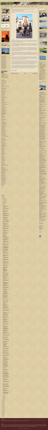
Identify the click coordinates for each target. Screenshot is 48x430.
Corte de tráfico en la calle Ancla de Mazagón (6, 375)
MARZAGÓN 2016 (3, 65)
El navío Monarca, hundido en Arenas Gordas (42, 113)
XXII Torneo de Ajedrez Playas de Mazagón (5, 274)
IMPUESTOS (3, 132)
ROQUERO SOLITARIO (42, 77)
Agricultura (2, 83)
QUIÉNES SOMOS (6, 6)
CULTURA (29, 6)
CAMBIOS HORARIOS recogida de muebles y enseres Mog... (6, 328)
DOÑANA (21, 6)
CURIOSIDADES (3, 107)
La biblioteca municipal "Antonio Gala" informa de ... (6, 382)
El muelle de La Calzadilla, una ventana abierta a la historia (42, 110)
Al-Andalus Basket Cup (5, 383)
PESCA (2, 155)
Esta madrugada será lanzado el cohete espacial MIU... (5, 296)
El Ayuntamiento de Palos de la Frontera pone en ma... (6, 335)
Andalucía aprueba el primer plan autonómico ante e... (5, 358)
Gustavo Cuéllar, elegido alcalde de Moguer (6, 287)
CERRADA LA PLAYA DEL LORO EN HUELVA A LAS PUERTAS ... (6, 373)
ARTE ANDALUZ (41, 223)
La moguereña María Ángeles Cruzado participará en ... (5, 218)
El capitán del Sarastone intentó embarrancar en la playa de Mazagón (42, 101)
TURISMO (2, 182)
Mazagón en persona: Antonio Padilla (42, 192)
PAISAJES (2, 151)
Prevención (2, 160)
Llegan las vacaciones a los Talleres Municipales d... (6, 305)
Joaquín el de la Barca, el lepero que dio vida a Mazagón (42, 144)
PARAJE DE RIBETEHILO (4, 76)
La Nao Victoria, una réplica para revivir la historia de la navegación (42, 161)
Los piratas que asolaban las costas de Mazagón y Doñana (42, 173)
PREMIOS (2, 159)
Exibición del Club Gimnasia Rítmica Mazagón (5, 276)
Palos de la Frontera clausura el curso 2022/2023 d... (5, 319)
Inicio (2, 6)
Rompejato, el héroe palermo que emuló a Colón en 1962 (42, 216)
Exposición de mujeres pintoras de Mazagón (5, 249)
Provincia (2, 162)
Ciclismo (2, 100)
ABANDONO (3, 80)
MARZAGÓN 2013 (3, 68)
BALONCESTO (3, 97)
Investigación (3, 135)
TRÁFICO (2, 180)
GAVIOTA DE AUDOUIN (42, 72)
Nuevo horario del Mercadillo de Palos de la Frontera (6, 346)
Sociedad (2, 173)
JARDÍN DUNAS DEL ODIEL (4, 77)
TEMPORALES (3, 179)
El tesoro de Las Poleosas (42, 120)
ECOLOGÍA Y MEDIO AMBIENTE (4, 113)
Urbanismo (2, 183)
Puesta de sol (3, 164)
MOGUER (15, 6)
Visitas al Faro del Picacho (5, 368)
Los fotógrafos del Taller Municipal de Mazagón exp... (6, 226)
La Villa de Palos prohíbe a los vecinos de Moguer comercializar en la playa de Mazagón (42, 167)
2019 (2, 403)
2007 (3, 416)
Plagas (2, 156)
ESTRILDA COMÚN (41, 71)
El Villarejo (40, 121)
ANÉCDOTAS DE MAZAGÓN (5, 86)
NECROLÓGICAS (3, 145)
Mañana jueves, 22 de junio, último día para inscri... (5, 263)
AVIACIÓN (2, 94)
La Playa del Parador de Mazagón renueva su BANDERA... (5, 255)
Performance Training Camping (5, 388)
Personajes (2, 154)
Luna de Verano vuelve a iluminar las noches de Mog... (6, 209)
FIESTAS (2, 121)
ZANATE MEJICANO (42, 79)
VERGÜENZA (4, 234)
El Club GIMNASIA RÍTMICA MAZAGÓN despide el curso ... (6, 247)
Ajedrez (2, 85)
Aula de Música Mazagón (6, 261)
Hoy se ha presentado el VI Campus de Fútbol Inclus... (6, 301)
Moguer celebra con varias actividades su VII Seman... (5, 233)
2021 (2, 401)
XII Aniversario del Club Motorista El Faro (6, 384)
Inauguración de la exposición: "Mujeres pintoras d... (5, 265)
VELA (2, 185)
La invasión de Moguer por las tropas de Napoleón (42, 159)
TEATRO (2, 176)
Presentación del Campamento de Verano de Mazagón (6, 213)
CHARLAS (2, 99)
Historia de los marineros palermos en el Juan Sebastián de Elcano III (42, 130)
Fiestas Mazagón (3, 122)
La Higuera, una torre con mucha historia (42, 157)
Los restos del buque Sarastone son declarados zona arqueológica (42, 182)
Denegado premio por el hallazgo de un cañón (42, 96)
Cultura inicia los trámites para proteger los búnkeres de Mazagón (43, 95)
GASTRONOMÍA (3, 126)
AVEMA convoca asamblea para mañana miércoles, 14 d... (6, 313)
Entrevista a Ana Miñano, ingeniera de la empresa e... (6, 387)
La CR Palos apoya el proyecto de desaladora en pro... (6, 257)
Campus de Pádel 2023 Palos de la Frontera (5, 220)
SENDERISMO (3, 172)
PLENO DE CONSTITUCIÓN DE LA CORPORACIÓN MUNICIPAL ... (5, 283)
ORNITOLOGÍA (3, 149)
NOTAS (2, 146)
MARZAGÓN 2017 (3, 64)
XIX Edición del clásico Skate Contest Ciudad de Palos (5, 260)
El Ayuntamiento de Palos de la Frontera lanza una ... (6, 355)
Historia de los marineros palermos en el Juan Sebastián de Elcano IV (42, 132)
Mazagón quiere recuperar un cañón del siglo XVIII (43, 197)
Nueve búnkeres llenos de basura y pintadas (42, 206)
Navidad (2, 144)
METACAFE (40, 228)
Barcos (2, 98)
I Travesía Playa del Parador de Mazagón (5, 362)
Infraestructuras (3, 134)
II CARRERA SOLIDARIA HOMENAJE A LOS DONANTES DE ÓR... (6, 393)
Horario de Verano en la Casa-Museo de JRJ (5, 307)
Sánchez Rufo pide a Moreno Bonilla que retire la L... (5, 224)
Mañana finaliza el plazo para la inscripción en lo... (6, 349)
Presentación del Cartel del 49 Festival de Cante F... (6, 353)
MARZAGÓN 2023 (3, 58)
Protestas (2, 161)
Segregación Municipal (4, 169)
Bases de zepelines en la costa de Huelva (5, 369)
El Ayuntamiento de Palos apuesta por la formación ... (6, 278)
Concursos (2, 103)
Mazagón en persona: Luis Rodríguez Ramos (42, 193)
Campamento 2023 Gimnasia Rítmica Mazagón (5, 267)
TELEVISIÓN (3, 178)
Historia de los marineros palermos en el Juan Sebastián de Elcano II (42, 128)
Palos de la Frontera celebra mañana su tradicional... (5, 331)
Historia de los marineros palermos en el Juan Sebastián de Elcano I (42, 125)
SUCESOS (36, 6)
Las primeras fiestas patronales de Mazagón (42, 169)
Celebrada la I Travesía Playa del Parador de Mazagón (5, 244)
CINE (2, 101)
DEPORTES (32, 6)
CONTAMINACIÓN (3, 104)
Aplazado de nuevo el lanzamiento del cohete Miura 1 (6, 333)
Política (2, 158)
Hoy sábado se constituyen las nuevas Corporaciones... (6, 289)
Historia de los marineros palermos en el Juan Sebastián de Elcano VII (42, 138)
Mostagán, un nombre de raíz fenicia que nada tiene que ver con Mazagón (43, 203)
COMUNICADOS (3, 102)
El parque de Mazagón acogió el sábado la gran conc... (5, 322)
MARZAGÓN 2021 (3, 60)
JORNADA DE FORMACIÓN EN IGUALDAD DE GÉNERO (5, 270)
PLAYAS (2, 157)
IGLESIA (2, 131)
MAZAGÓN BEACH (7, 3)
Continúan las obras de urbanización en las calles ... (5, 317)
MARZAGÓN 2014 (3, 67)
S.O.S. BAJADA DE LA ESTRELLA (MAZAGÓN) (5, 344)
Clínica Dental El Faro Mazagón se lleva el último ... (5, 366)
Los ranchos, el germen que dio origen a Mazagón (42, 178)
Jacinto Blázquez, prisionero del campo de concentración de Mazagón (42, 142)
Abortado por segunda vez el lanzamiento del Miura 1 (6, 294)
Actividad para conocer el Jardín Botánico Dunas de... (6, 280)
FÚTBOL (2, 125)
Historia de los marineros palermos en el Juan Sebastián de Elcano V (42, 134)
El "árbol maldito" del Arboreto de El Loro (42, 99)
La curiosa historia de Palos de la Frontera (42, 152)
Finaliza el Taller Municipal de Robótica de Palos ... (6, 390)
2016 (2, 406)
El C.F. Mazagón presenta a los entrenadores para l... (6, 340)
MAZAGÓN (11, 6)
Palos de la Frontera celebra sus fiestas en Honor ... (5, 253)
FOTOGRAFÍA (3, 124)
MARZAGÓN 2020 (3, 61)
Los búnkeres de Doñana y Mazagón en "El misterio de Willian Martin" (42, 171)
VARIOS (2, 184)
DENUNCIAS (3, 110)
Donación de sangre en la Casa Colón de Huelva (6, 237)
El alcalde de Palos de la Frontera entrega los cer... (6, 324)
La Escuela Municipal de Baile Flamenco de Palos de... (6, 360)
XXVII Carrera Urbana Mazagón (5, 251)
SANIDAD (2, 168)
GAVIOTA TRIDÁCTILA (42, 73)
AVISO (2, 95)
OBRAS (2, 147)
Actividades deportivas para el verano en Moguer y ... (5, 342)
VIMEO (40, 226)
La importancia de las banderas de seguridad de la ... (6, 242)
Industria (2, 133)
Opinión (2, 148)
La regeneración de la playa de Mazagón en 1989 (42, 162)
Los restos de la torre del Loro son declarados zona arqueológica (43, 180)
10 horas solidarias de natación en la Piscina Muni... (6, 351)
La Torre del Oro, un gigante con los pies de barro (42, 165)
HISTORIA (25, 6)
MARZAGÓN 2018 (3, 63)
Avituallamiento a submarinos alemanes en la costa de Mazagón (42, 93)
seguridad (2, 170)
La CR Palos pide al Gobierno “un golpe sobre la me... (5, 379)
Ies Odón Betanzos (3, 130)
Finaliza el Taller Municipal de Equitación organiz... (5, 364)
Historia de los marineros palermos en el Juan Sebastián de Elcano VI (42, 136)
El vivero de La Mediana (42, 122)
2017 (2, 405)
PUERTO (2, 163)
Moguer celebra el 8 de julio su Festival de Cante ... (5, 337)
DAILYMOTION (41, 227)
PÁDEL (2, 150)
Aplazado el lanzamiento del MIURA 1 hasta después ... (6, 228)
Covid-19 (2, 105)
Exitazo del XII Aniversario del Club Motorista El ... (5, 326)
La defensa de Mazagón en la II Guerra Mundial (42, 156)
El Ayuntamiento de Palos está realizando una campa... (6, 216)
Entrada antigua (35, 73)
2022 (2, 400)
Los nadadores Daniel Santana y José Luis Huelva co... (5, 315)
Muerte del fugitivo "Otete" (42, 205)
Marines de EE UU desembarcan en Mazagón (42, 188)
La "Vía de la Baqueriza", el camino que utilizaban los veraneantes (42, 146)
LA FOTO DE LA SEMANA (4, 136)
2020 (3, 402)
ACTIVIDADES (3, 81)
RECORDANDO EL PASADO (5, 165)
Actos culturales (3, 82)
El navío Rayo (41, 114)
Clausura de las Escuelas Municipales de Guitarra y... (6, 285)
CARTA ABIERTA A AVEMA (5, 303)
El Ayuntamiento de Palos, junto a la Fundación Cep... (5, 292)
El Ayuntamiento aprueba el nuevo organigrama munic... (6, 222)
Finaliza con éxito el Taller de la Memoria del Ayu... (5, 211)
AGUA (2, 84)
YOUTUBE (40, 229)
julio (3, 204)
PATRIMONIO (3, 153)
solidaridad (2, 174)
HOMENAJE (2, 129)
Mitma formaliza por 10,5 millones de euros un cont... (6, 377)
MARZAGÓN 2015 (3, 66)
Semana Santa (3, 171)
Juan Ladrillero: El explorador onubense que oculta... (5, 240)
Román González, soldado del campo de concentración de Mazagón (42, 214)
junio (3, 205)
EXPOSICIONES (3, 119)
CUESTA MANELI (3, 74)
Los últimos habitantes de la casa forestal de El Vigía (42, 187)
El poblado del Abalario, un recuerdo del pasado (42, 117)
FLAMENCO (3, 123)
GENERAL (2, 127)
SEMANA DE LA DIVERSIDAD (5, 236)
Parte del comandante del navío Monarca (42, 208)
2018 (2, 404)
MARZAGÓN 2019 (3, 62)
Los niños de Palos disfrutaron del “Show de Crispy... (6, 231)
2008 (3, 415)
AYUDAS (2, 96)
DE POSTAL (2, 109)
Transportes (2, 181)
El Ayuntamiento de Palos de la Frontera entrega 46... (6, 310)
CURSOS (2, 108)
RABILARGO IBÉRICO (42, 76)
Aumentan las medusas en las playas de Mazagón (5, 207)
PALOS (18, 6)
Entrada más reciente (14, 73)
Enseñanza (15, 70)
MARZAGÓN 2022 (3, 59)
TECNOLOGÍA (3, 177)
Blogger (29, 428)
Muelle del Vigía (41, 204)
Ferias (2, 120)
